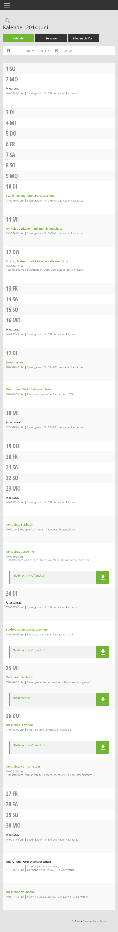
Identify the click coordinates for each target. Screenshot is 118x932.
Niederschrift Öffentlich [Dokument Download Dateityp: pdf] (29, 575)
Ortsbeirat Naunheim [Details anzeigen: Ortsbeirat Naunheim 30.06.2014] (20, 892)
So (13, 69)
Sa (12, 155)
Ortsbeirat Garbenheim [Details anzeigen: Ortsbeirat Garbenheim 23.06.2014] (21, 551)
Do (13, 133)
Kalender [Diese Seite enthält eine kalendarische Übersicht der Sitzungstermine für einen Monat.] (19, 38)
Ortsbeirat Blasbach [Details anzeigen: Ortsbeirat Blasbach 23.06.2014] (19, 524)
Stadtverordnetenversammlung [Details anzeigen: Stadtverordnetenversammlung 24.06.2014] (27, 629)
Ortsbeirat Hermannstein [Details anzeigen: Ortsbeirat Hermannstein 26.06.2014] (23, 766)
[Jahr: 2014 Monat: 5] (8, 50)
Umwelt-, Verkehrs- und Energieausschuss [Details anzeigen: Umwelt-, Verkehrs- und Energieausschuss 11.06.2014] (34, 228)
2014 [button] (44, 51)
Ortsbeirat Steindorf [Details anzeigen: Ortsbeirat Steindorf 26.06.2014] (19, 725)
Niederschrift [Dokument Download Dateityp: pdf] (21, 698)
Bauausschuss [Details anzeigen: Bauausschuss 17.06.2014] (15, 362)
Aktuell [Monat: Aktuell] (68, 51)
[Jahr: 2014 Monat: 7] (56, 50)
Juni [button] (30, 51)
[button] (102, 577)
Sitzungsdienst (95, 921)
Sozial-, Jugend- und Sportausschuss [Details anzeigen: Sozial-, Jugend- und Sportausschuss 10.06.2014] (30, 195)
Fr (12, 144)
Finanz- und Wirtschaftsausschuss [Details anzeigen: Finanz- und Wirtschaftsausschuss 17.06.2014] (29, 389)
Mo (14, 79)
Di (12, 112)
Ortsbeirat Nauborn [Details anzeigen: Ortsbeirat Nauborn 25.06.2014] (19, 677)
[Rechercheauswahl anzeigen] (6, 20)
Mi (13, 123)
